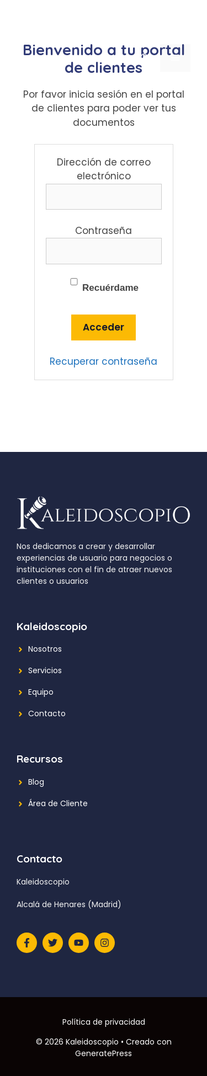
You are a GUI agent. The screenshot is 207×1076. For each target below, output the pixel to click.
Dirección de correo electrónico (104, 169)
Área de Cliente (58, 803)
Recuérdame (103, 285)
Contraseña (103, 230)
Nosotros (45, 648)
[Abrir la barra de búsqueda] (145, 58)
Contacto (47, 713)
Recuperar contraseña (103, 361)
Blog (36, 781)
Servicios (45, 670)
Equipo (41, 691)
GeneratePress (103, 1053)
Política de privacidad (103, 1021)
